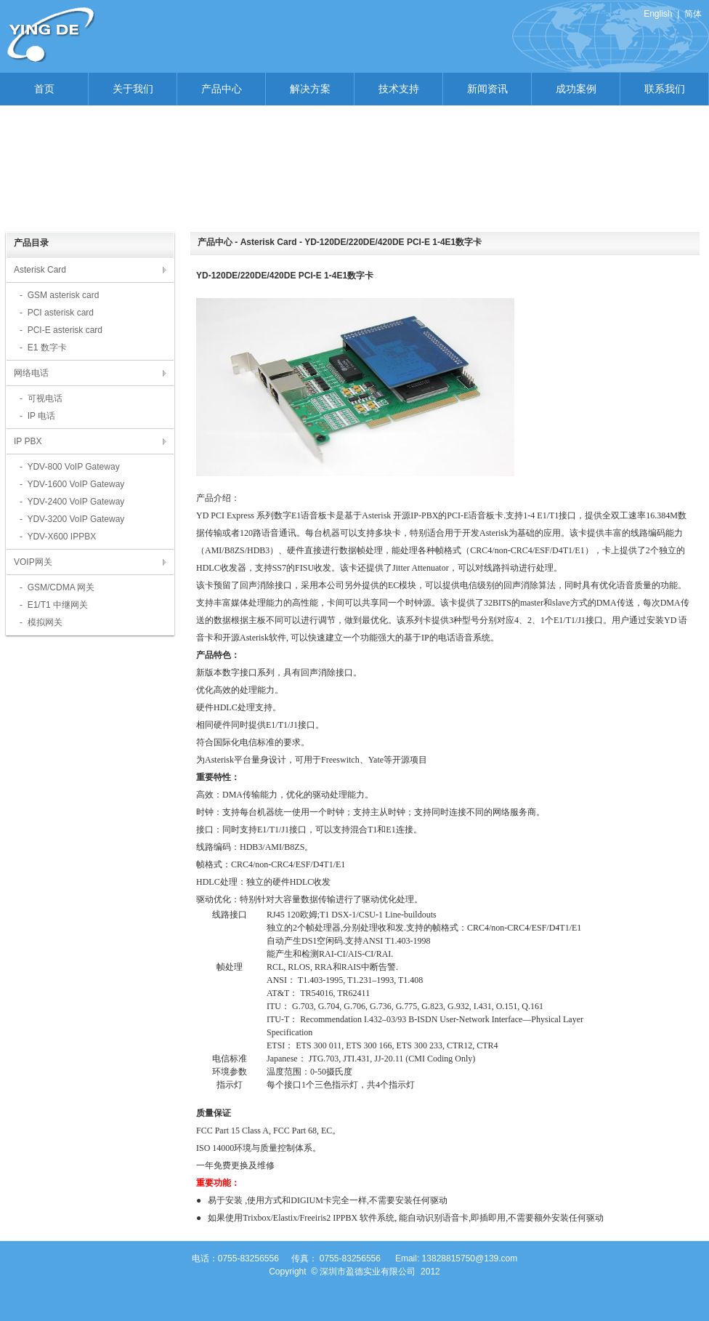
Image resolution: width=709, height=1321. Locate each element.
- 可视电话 (41, 398)
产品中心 (221, 89)
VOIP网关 (33, 562)
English (658, 14)
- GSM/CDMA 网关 (57, 587)
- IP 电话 (37, 416)
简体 (693, 14)
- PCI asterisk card (57, 313)
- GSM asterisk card (59, 295)
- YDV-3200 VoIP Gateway (72, 519)
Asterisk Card (40, 270)
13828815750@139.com (470, 1258)
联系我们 (664, 89)
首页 (44, 89)
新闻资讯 (487, 89)
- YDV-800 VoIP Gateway (70, 467)
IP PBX (27, 441)
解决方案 (310, 89)
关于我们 (133, 89)
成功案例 (576, 89)
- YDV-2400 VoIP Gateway (72, 502)
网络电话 (31, 373)
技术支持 (398, 89)
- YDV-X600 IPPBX (58, 536)
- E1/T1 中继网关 (54, 605)
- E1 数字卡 (43, 347)
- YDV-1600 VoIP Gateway (72, 484)
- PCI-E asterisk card (61, 330)
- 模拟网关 (41, 622)
